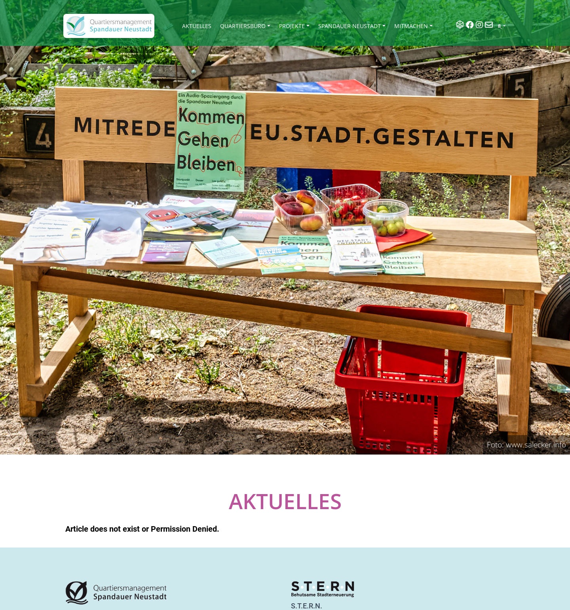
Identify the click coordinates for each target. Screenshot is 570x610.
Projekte (292, 26)
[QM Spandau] (108, 26)
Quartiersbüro (243, 26)
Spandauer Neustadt (349, 26)
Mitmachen (411, 26)
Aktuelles (196, 26)
